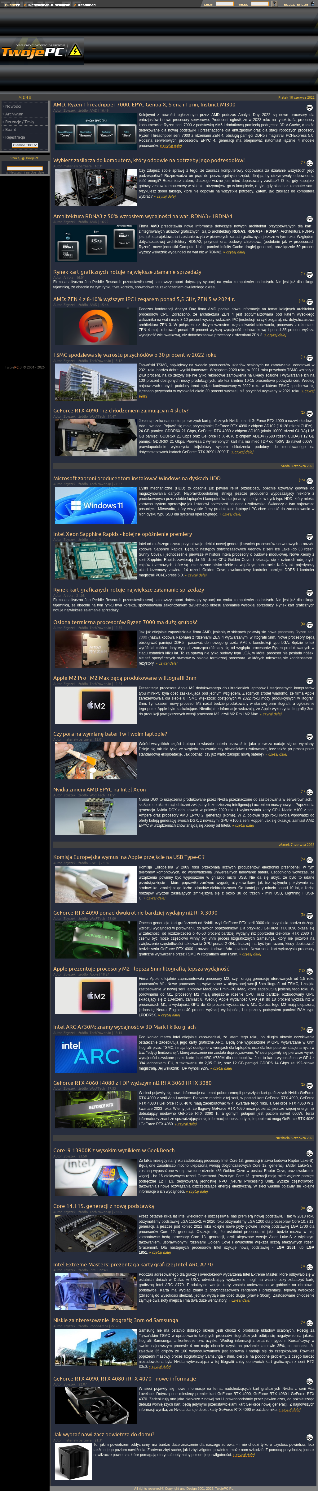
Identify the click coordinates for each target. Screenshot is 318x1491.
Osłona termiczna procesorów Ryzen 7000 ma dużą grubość (125, 622)
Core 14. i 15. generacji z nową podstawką (103, 1206)
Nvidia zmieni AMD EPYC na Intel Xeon (99, 789)
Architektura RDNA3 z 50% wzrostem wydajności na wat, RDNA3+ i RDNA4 (142, 216)
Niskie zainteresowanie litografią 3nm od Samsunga (115, 1320)
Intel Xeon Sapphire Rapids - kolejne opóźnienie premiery (122, 534)
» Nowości (11, 106)
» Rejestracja (13, 137)
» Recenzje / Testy (18, 121)
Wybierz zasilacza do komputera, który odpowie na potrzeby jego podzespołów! (149, 160)
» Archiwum (12, 114)
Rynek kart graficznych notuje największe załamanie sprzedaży (128, 590)
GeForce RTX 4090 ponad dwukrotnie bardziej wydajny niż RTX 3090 (135, 913)
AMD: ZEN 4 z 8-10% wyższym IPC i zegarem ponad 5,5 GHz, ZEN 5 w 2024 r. (144, 299)
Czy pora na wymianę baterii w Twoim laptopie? (110, 734)
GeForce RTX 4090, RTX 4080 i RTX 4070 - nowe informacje (124, 1378)
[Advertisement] (228, 51)
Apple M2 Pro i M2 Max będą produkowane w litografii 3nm (125, 678)
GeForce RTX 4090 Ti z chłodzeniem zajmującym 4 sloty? (120, 410)
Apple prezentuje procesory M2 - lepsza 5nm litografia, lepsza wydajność (141, 969)
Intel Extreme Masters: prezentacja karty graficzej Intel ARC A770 (133, 1264)
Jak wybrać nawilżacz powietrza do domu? (103, 1434)
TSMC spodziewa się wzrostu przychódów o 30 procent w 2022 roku (135, 355)
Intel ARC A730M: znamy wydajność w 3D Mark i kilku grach (124, 1027)
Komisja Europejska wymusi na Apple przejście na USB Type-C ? (129, 857)
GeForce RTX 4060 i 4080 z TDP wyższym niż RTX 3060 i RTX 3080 (132, 1083)
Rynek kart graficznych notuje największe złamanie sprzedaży (127, 272)
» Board (9, 129)
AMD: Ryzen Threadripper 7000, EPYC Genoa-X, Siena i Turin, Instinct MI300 (144, 104)
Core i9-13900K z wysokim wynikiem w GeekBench (114, 1150)
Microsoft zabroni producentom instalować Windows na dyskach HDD (137, 478)
